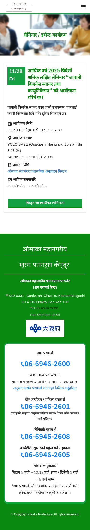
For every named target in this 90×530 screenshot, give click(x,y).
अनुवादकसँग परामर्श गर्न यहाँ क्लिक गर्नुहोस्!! (45, 388)
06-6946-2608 (47, 436)
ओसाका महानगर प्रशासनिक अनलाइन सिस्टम (37, 171)
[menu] (83, 6)
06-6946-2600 (47, 308)
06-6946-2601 (47, 406)
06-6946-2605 (47, 454)
